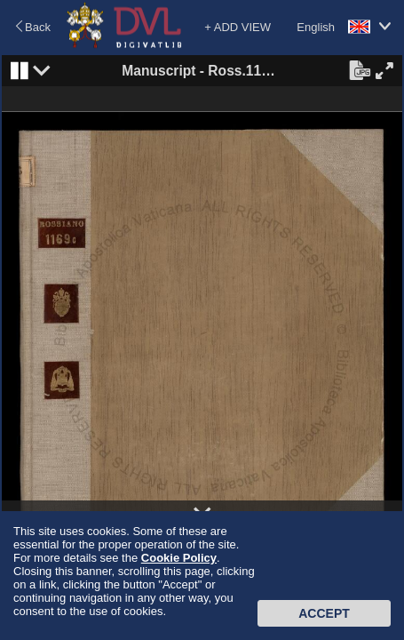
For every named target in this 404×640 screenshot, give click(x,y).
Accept (324, 613)
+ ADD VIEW (237, 27)
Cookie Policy (179, 557)
